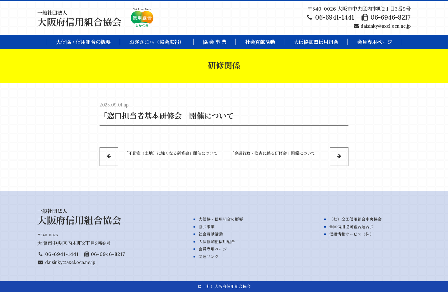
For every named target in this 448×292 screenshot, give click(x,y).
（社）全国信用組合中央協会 (355, 219)
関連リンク (208, 256)
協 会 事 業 (214, 42)
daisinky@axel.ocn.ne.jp (386, 26)
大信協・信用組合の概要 (83, 42)
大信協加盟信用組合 (316, 42)
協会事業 (206, 226)
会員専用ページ (212, 249)
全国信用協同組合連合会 (351, 226)
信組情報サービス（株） (351, 234)
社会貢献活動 (260, 42)
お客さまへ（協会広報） (156, 42)
